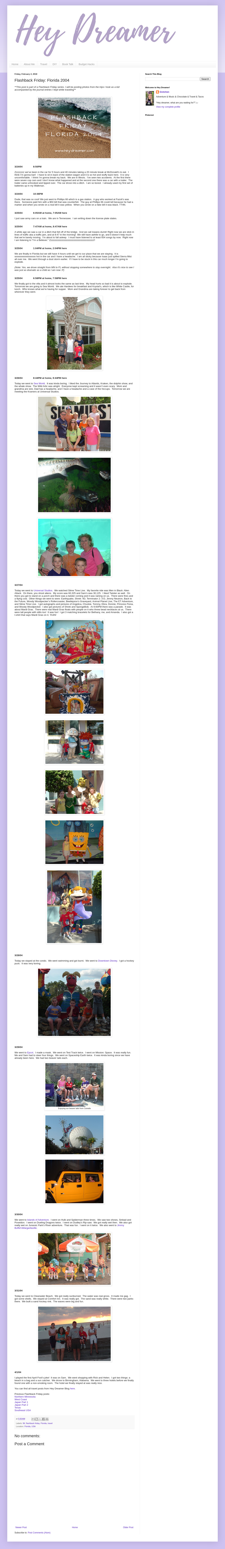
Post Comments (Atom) (39, 1532)
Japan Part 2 (21, 1404)
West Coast (21, 1399)
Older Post (128, 1527)
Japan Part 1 (21, 1402)
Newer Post (21, 1527)
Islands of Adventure (38, 1219)
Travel (43, 64)
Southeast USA (23, 1410)
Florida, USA (30, 1426)
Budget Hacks (86, 64)
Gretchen (164, 92)
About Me (29, 64)
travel (50, 1423)
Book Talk (67, 64)
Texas (18, 1407)
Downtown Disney (107, 960)
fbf (24, 1423)
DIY (55, 64)
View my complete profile (168, 107)
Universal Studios (43, 590)
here (72, 1388)
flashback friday (33, 1423)
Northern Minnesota (25, 1396)
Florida (44, 1423)
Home (15, 64)
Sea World (39, 383)
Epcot (30, 1052)
